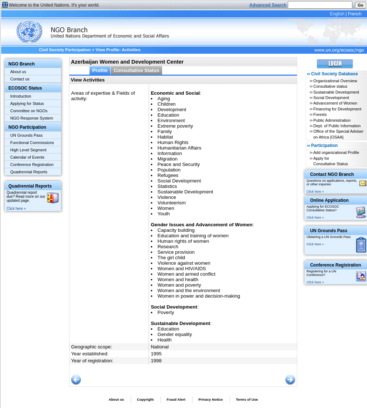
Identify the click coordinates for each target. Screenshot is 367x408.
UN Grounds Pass (26, 135)
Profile (100, 70)
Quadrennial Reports (28, 172)
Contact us (20, 79)
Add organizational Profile (336, 152)
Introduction (20, 96)
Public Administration (332, 120)
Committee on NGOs (28, 111)
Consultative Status (136, 70)
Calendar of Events (27, 157)
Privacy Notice (210, 399)
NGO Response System (31, 118)
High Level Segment (28, 150)
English (337, 13)
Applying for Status (27, 103)
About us (18, 71)
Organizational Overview (335, 81)
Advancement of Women (335, 103)
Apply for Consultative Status (330, 161)
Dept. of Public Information (337, 126)
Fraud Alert (176, 399)
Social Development (331, 97)
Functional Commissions (32, 142)
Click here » (16, 209)
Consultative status (330, 86)
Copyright (145, 399)
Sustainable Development (336, 92)
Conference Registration (32, 164)
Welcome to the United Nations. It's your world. (54, 5)
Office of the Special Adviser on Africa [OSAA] (338, 134)
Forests (320, 114)
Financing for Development (337, 109)
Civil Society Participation (65, 50)
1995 (156, 353)
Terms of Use (247, 399)
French (355, 13)
